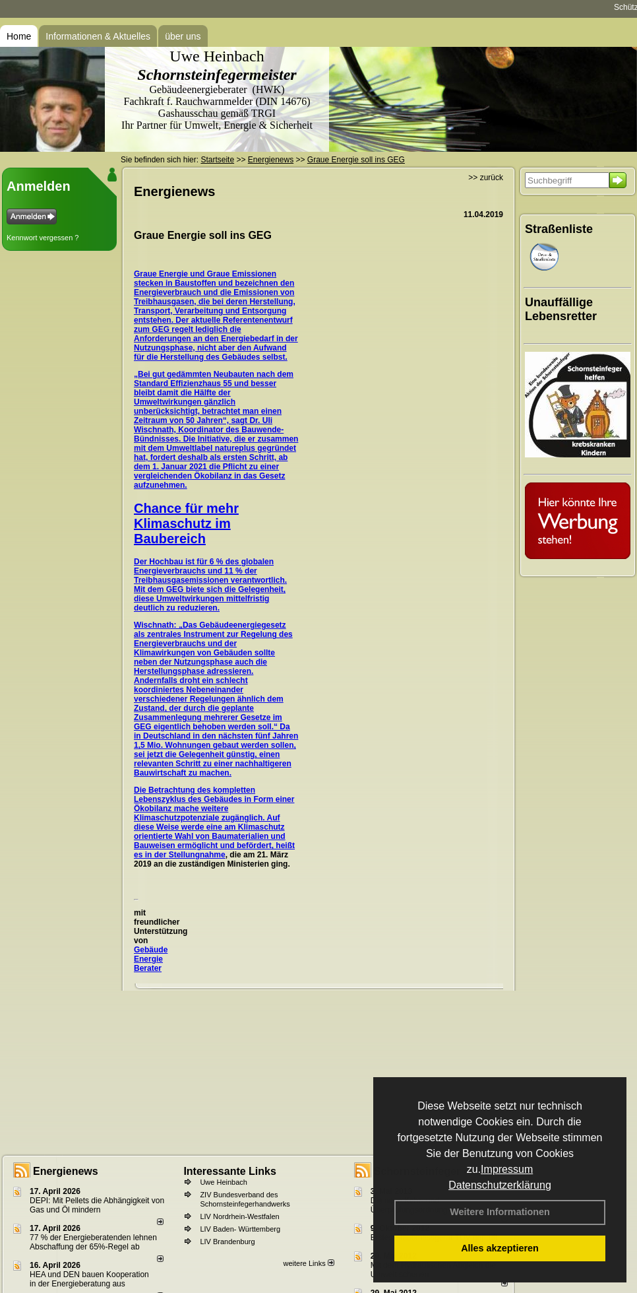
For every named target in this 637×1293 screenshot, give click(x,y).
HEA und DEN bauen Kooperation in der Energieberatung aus (89, 1279)
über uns (182, 36)
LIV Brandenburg (227, 1241)
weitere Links (308, 1263)
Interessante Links (229, 1171)
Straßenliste (559, 229)
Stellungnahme (197, 854)
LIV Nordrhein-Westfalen (239, 1216)
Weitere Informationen (500, 1212)
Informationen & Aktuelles (98, 36)
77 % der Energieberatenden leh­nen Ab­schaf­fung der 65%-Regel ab (93, 1242)
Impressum (507, 1169)
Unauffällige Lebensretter (561, 309)
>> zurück (485, 177)
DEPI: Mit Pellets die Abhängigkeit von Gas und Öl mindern (97, 1205)
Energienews (65, 1171)
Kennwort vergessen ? (42, 238)
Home (19, 36)
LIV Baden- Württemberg (240, 1229)
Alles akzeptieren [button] (500, 1248)
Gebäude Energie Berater (150, 959)
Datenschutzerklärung (499, 1185)
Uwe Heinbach (223, 1182)
